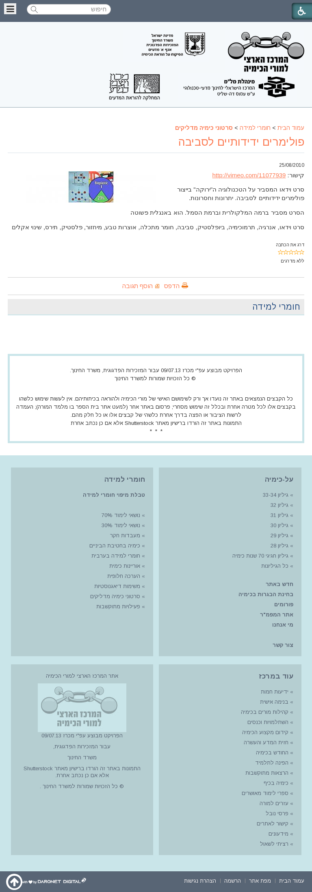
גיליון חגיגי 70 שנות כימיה (259, 556)
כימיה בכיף (276, 783)
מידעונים (278, 834)
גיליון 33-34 (275, 495)
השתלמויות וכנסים (267, 722)
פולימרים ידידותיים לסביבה (241, 142)
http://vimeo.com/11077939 (249, 175)
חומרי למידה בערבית (115, 556)
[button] (10, 8)
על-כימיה (279, 479)
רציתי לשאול (274, 844)
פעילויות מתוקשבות (118, 606)
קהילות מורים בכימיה (264, 712)
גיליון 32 (279, 505)
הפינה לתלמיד (271, 763)
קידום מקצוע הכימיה (265, 732)
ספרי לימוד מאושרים (265, 793)
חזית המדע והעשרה (265, 742)
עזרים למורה (273, 803)
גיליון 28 (279, 546)
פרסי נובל (277, 813)
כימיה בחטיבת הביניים (114, 546)
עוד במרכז (276, 676)
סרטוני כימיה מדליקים (204, 128)
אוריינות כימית (124, 566)
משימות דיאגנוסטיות (117, 586)
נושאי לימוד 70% (120, 515)
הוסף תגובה (137, 285)
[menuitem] (291, 880)
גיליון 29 (279, 535)
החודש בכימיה (271, 753)
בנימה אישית (274, 702)
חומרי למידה (255, 128)
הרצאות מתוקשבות (266, 773)
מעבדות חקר (125, 535)
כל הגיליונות (274, 566)
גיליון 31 (279, 515)
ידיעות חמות (274, 692)
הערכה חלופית (123, 576)
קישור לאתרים (271, 824)
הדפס (172, 285)
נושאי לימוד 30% (120, 525)
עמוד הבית (290, 128)
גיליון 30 (279, 525)
